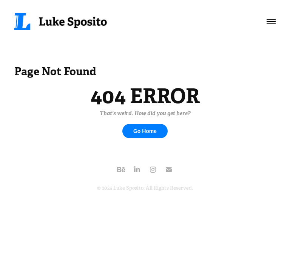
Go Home (145, 131)
